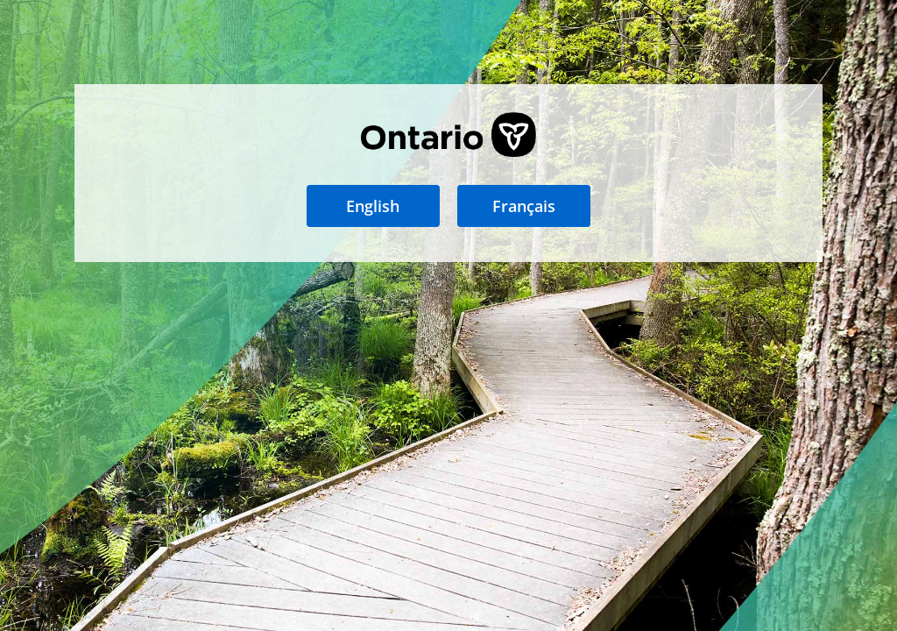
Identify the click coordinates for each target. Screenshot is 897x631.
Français (523, 205)
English (372, 205)
